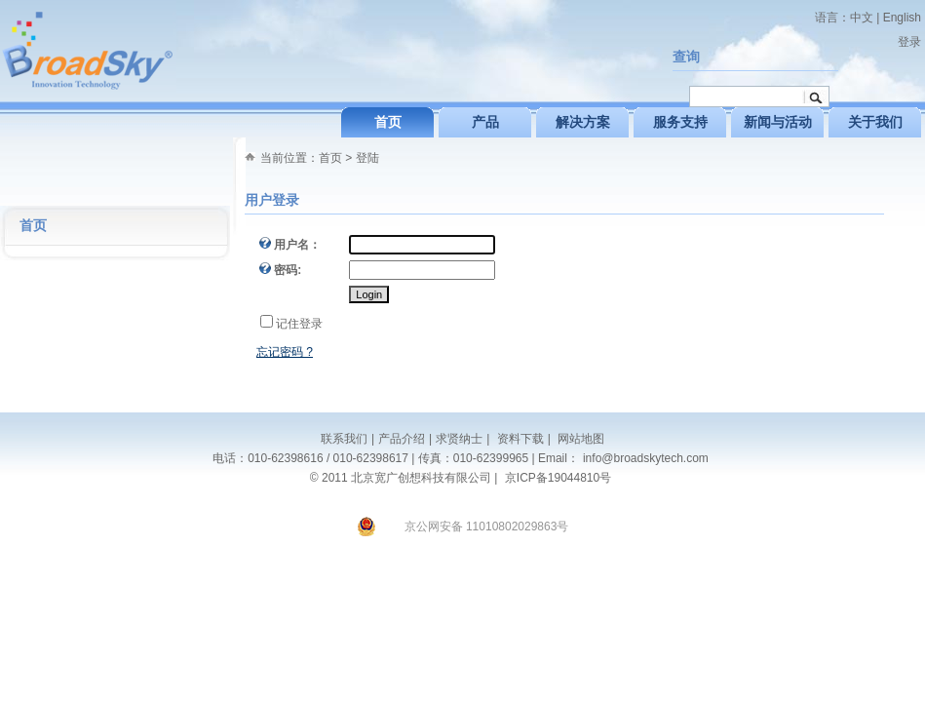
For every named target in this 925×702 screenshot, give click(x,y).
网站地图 (579, 439)
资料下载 (518, 439)
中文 (861, 17)
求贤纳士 (459, 439)
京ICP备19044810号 (558, 478)
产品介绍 (401, 439)
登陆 (367, 158)
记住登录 (299, 324)
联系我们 (344, 439)
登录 (909, 42)
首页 (330, 158)
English (902, 17)
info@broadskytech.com (646, 458)
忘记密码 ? (284, 352)
